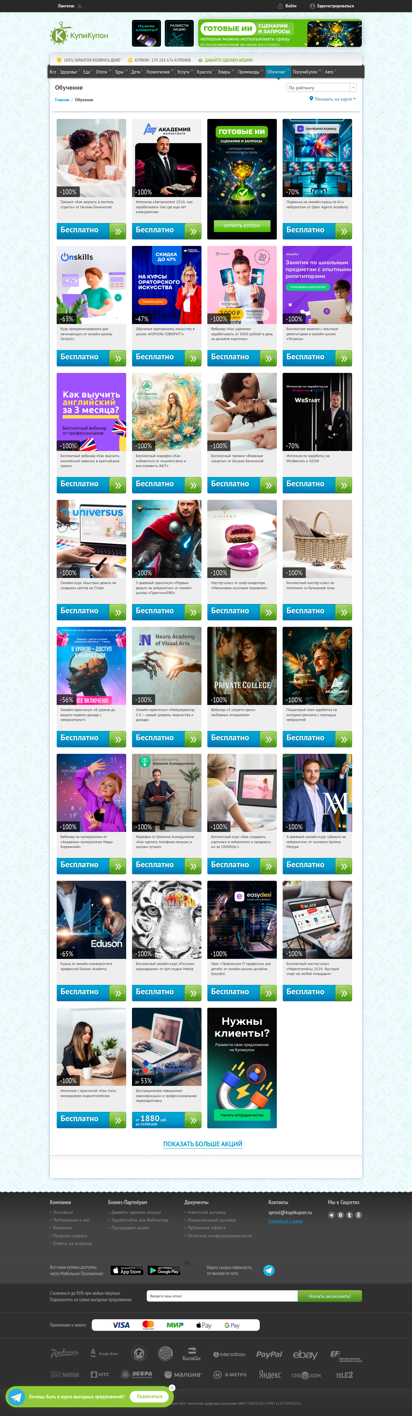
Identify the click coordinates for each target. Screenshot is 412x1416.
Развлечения (160, 71)
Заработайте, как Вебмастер (139, 1220)
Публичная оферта (207, 1228)
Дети (137, 71)
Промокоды (251, 71)
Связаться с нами (285, 1221)
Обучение (278, 71)
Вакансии (62, 1228)
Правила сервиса (70, 1236)
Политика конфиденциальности (220, 1236)
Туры (121, 71)
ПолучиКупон (307, 71)
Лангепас (66, 6)
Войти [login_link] (291, 6)
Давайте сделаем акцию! (136, 1212)
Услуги (185, 71)
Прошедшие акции (130, 1228)
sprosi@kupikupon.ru (290, 1212)
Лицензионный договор (212, 1220)
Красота (205, 71)
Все (53, 71)
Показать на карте (333, 99)
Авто (330, 71)
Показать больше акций (202, 1144)
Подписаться (149, 1396)
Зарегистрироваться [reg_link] (335, 6)
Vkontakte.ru (340, 1215)
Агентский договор (207, 1212)
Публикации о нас (71, 1220)
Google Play (164, 1270)
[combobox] (321, 87)
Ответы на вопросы (72, 1243)
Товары (226, 71)
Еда (87, 71)
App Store (127, 1270)
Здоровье (70, 71)
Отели (103, 71)
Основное (63, 1212)
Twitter (349, 1215)
